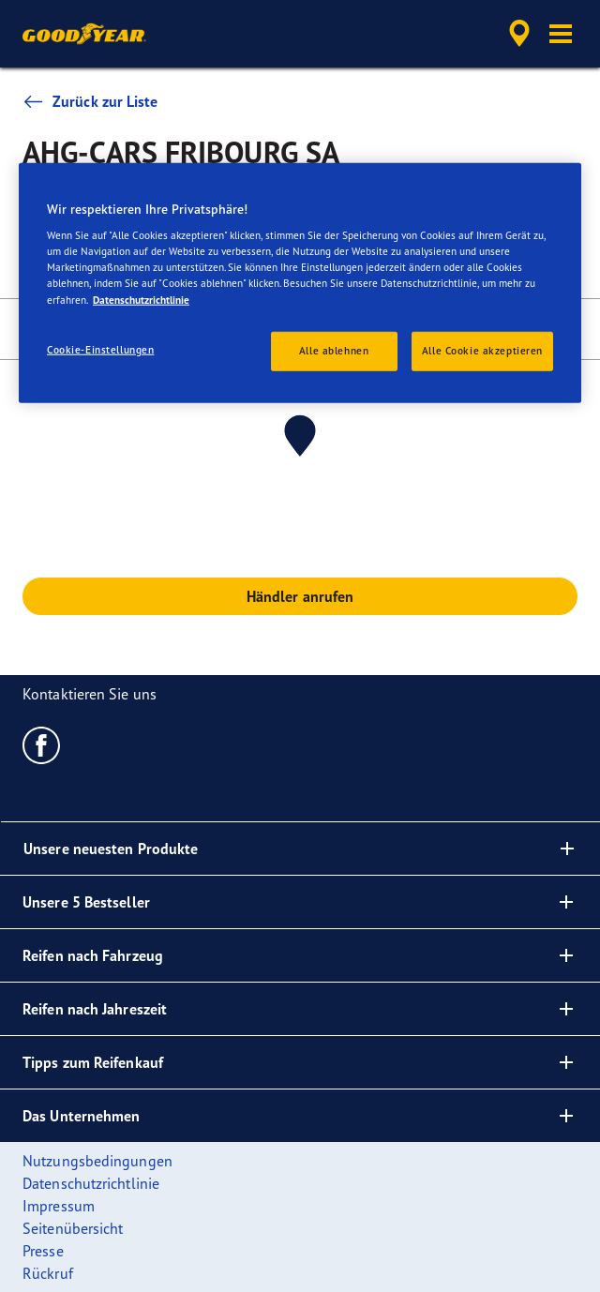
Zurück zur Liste (90, 101)
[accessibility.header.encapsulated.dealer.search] (519, 34)
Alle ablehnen (333, 349)
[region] (300, 282)
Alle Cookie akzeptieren (482, 349)
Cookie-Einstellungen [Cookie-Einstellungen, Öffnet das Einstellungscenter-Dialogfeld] (100, 348)
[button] (561, 34)
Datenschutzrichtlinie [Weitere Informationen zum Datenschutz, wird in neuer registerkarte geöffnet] (141, 299)
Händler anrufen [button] (300, 596)
